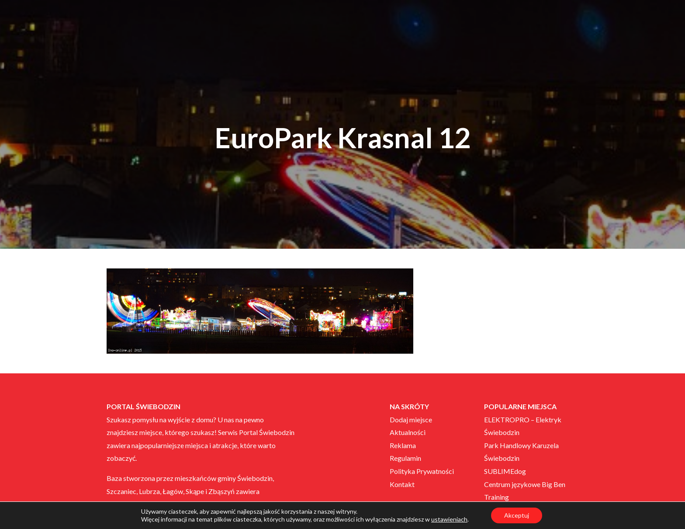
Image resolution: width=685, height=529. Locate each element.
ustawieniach (449, 519)
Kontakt (402, 484)
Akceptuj (516, 515)
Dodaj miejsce (411, 419)
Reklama (403, 445)
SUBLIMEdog (505, 471)
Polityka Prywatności (422, 471)
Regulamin (405, 458)
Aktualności (408, 432)
